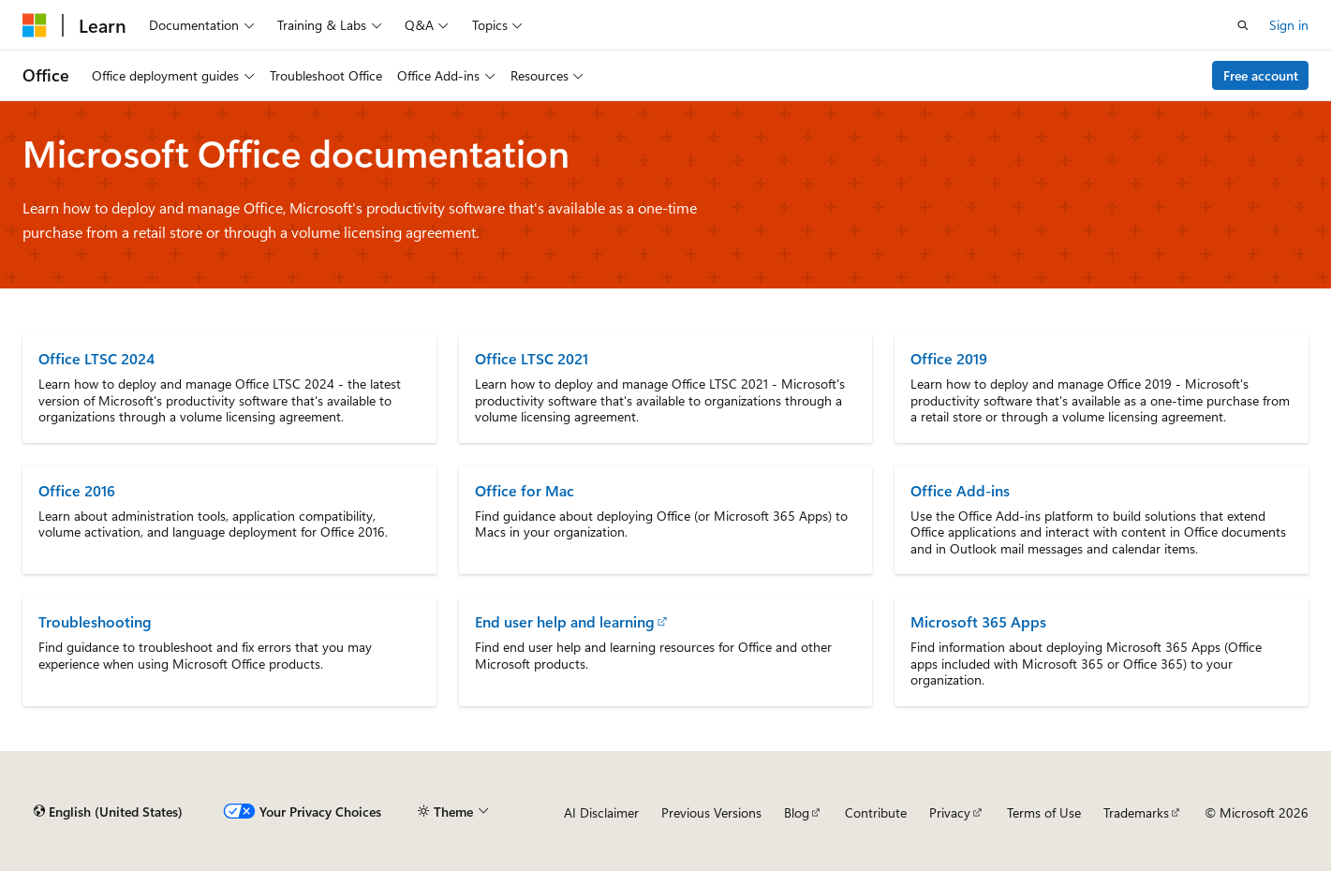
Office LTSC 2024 (96, 358)
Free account (1260, 75)
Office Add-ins (960, 490)
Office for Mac (524, 490)
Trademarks (1136, 812)
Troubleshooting (95, 621)
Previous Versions (711, 812)
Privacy (949, 812)
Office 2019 (948, 358)
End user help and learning (565, 621)
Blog (796, 812)
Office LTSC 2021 (531, 358)
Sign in (1289, 25)
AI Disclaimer (601, 812)
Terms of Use (1044, 812)
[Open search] (1243, 25)
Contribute (876, 812)
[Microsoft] (34, 25)
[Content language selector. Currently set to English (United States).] (108, 812)
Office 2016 (76, 490)
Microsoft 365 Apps (978, 621)
